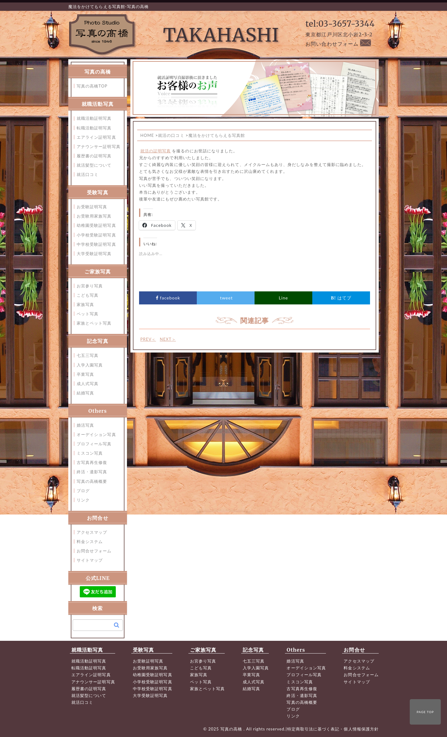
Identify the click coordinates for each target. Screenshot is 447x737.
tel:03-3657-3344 (340, 24)
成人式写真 (87, 383)
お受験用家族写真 (94, 215)
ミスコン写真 (90, 453)
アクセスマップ (92, 532)
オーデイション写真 (96, 434)
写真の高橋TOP (92, 85)
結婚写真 (85, 392)
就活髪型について (94, 165)
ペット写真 (87, 313)
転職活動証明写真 (94, 127)
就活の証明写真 (155, 150)
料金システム (90, 541)
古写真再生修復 (92, 462)
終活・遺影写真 (92, 471)
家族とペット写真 (94, 323)
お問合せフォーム (94, 550)
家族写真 (85, 304)
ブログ (83, 490)
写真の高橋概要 (92, 481)
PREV (148, 339)
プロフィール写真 (94, 443)
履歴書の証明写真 (94, 155)
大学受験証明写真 (94, 253)
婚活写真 (85, 425)
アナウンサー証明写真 (98, 146)
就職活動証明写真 (94, 118)
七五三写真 (87, 355)
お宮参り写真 (90, 285)
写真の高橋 (232, 728)
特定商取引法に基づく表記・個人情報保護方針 (333, 728)
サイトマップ (90, 560)
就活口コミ (87, 174)
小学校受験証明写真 (96, 234)
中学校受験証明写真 (96, 244)
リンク (83, 499)
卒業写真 (85, 374)
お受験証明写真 (92, 206)
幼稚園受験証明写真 (96, 225)
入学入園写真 (90, 364)
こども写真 (87, 295)
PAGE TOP (425, 712)
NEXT (168, 339)
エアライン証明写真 (96, 137)
